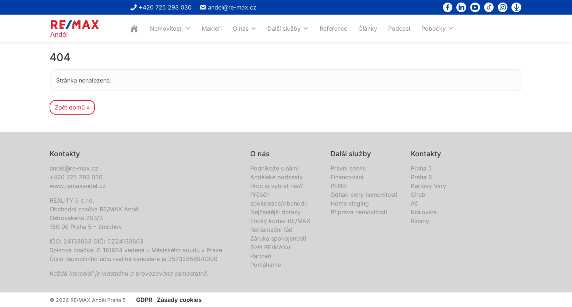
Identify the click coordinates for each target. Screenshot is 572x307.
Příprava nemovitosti (359, 212)
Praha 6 (421, 177)
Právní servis (348, 168)
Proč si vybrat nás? (276, 185)
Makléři (212, 28)
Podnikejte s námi (274, 168)
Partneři (260, 256)
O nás (244, 28)
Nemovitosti (170, 28)
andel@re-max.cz (227, 7)
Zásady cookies (179, 299)
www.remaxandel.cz (78, 185)
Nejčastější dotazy (275, 212)
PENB (338, 185)
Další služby (288, 28)
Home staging (350, 203)
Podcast (399, 28)
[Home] (134, 28)
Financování (347, 177)
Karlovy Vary (428, 185)
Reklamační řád (271, 229)
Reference (333, 28)
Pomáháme (265, 264)
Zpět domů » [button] (72, 107)
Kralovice (424, 212)
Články (367, 28)
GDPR (144, 299)
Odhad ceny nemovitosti (364, 194)
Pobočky (437, 28)
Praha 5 (421, 168)
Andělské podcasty (276, 177)
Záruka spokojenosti (278, 238)
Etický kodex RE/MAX (280, 221)
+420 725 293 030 (161, 7)
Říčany (420, 221)
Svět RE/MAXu (270, 247)
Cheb (418, 194)
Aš (414, 203)
